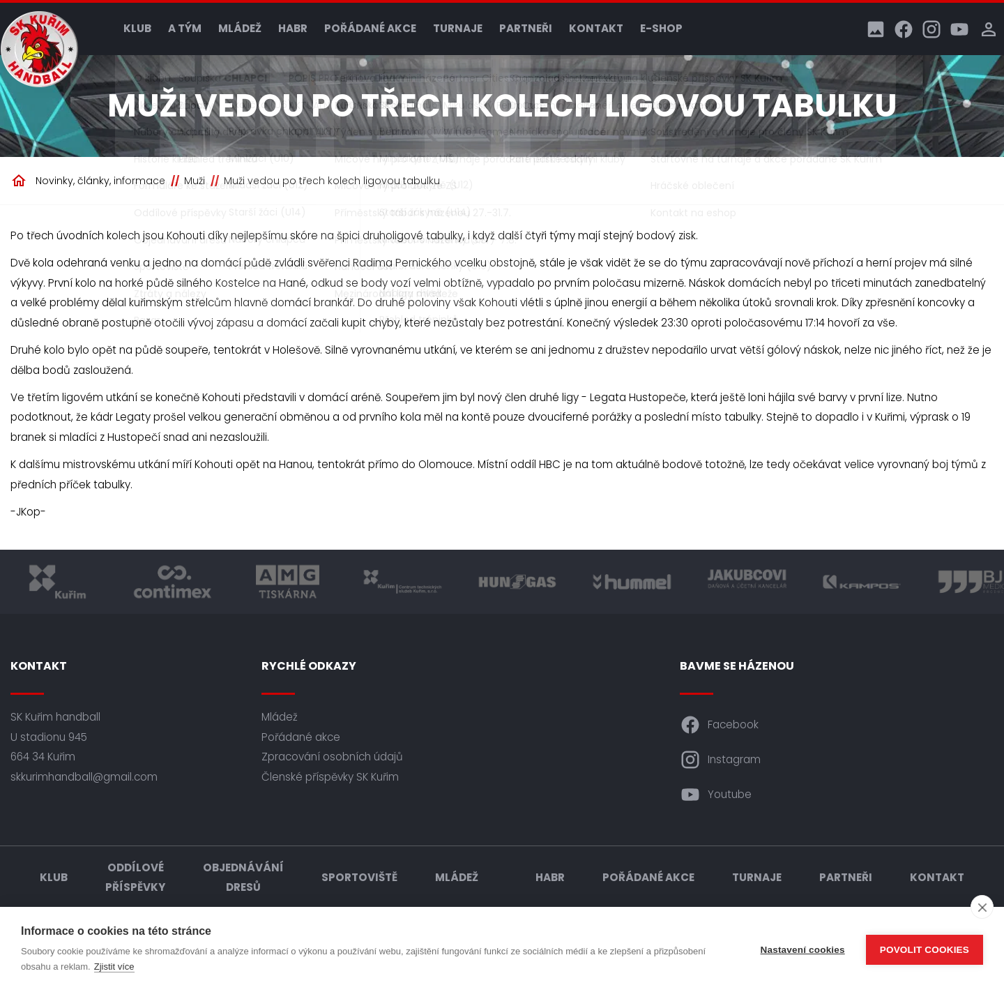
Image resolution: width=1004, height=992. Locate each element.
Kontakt (596, 28)
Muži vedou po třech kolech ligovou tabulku (332, 181)
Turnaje (457, 28)
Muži (194, 181)
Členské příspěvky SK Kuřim (330, 776)
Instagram (720, 759)
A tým (184, 28)
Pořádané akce (370, 28)
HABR (292, 28)
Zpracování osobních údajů (332, 756)
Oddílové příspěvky (135, 877)
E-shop (661, 28)
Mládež (239, 28)
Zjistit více (114, 966)
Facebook (719, 724)
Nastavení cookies (803, 950)
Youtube (716, 794)
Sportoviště (359, 877)
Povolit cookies (924, 950)
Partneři (525, 28)
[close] (982, 907)
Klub (137, 28)
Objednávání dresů (243, 877)
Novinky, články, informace (100, 181)
